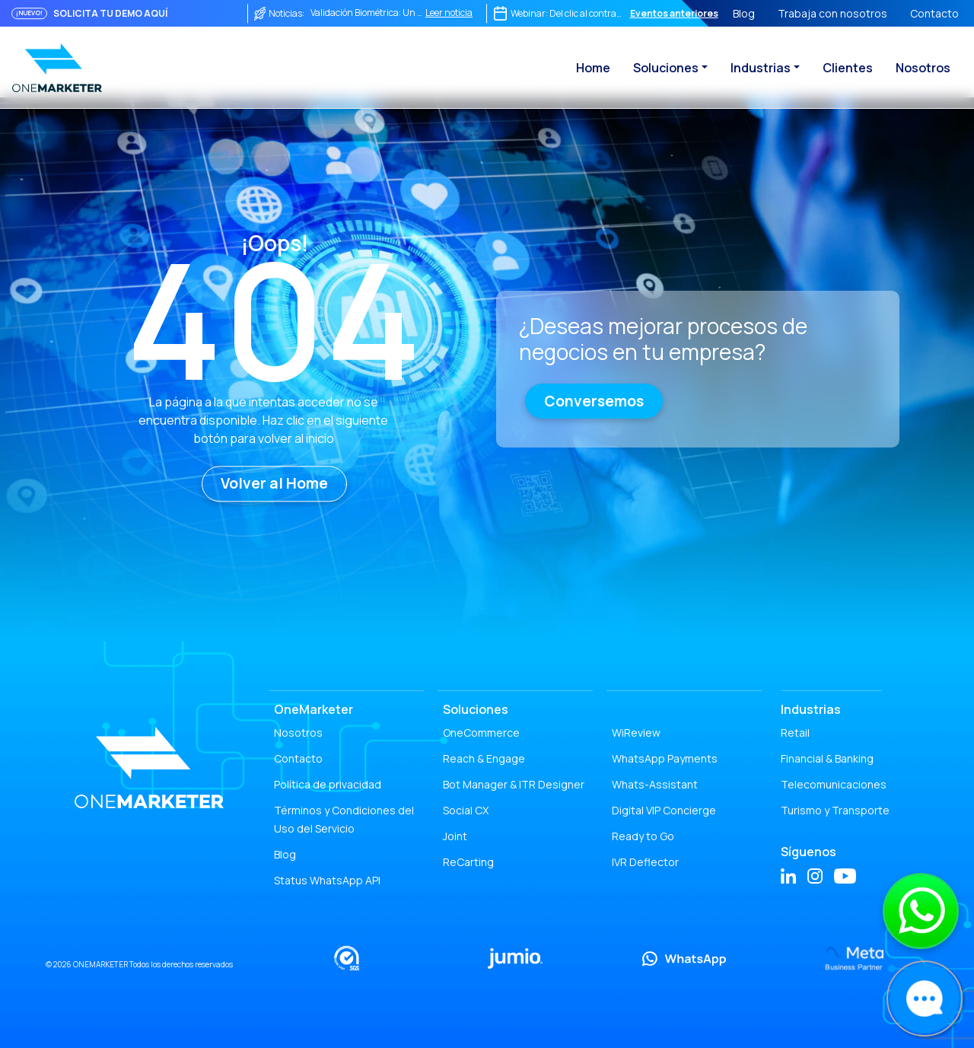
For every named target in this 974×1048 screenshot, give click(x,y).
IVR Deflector (645, 862)
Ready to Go (643, 836)
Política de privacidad (327, 784)
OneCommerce (481, 732)
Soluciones (666, 67)
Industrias (760, 67)
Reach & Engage (484, 758)
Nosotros (923, 67)
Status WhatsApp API (327, 880)
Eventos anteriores (674, 13)
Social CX (466, 810)
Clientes (848, 67)
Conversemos (594, 401)
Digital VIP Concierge (664, 810)
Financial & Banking (827, 758)
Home (593, 67)
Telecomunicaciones (833, 784)
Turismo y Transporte (835, 810)
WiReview (636, 732)
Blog (744, 13)
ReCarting (468, 862)
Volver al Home (274, 483)
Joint (455, 836)
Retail (795, 732)
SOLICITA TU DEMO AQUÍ (110, 13)
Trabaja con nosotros (832, 13)
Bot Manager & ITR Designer (513, 784)
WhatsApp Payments (665, 758)
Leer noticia (449, 12)
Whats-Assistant (655, 784)
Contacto (934, 13)
